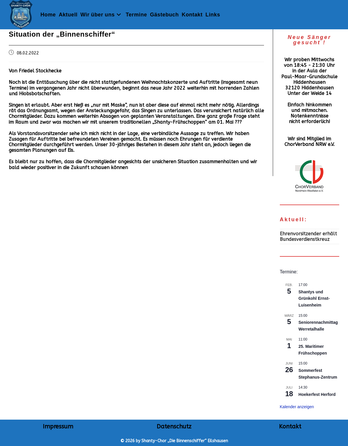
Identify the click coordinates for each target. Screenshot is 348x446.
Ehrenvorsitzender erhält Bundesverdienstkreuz (308, 236)
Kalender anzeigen (297, 406)
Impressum (58, 426)
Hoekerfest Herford (317, 394)
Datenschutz (174, 426)
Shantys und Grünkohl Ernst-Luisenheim (314, 298)
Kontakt (290, 426)
